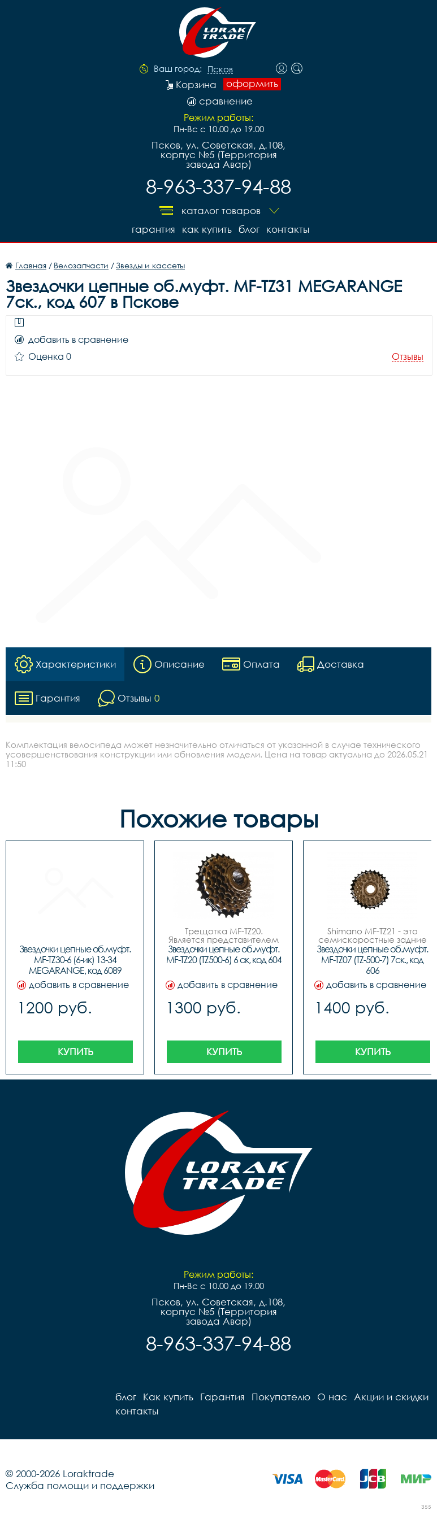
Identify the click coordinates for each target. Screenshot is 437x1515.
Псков (220, 69)
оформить (252, 83)
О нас (332, 1397)
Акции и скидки (391, 1397)
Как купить (207, 229)
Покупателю (281, 1397)
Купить (75, 1051)
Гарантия (153, 229)
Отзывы (407, 357)
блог (249, 229)
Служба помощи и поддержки (80, 1485)
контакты (287, 229)
